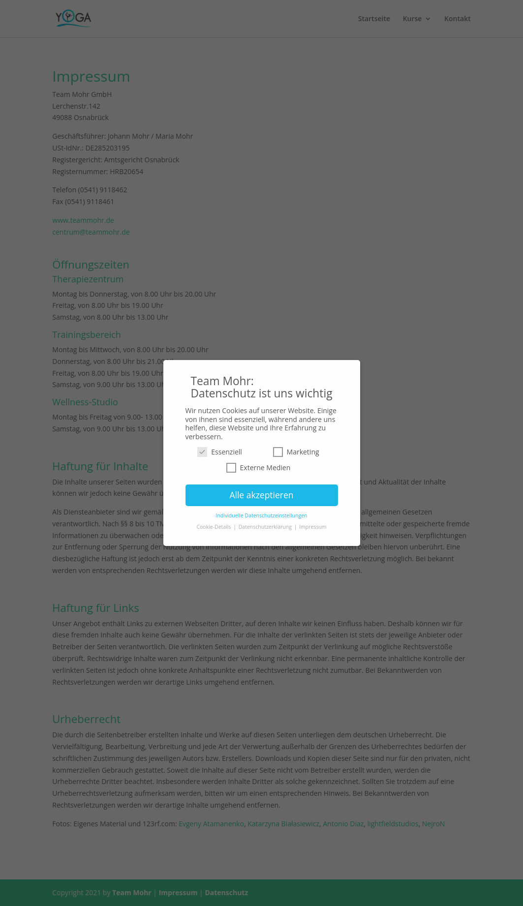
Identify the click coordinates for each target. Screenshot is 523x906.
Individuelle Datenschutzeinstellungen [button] (262, 515)
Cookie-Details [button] (214, 526)
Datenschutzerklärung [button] (266, 526)
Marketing (296, 451)
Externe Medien (258, 467)
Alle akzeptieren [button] (261, 495)
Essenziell (219, 451)
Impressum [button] (312, 526)
